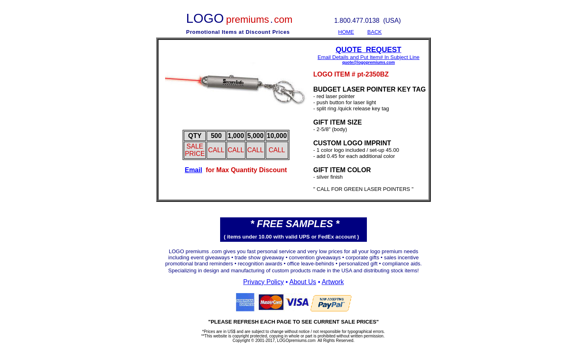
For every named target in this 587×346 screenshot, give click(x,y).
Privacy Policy (263, 281)
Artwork (333, 281)
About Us (302, 281)
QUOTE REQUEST (368, 50)
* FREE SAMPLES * (295, 223)
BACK (374, 32)
